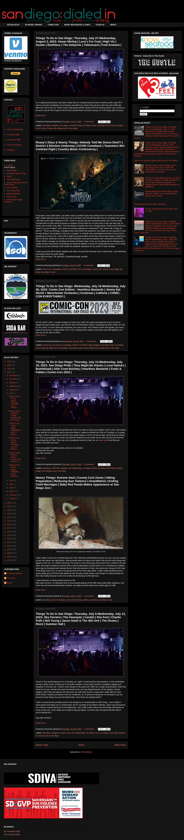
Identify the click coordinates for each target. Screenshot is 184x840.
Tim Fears (11, 578)
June (11, 480)
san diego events (90, 468)
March (12, 491)
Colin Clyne (11, 197)
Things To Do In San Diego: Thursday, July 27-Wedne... (14, 401)
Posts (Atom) (86, 752)
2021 (9, 506)
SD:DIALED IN (13, 25)
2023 (9, 372)
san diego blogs (75, 125)
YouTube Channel (14, 145)
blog (90, 345)
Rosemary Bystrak (14, 573)
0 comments (89, 122)
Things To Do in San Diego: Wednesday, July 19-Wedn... (15, 428)
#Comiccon (57, 345)
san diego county (48, 272)
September (14, 386)
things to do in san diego (68, 128)
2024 (9, 369)
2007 (9, 557)
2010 (9, 546)
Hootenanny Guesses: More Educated (149, 204)
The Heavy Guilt (13, 191)
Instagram (11, 150)
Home (81, 745)
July (11, 393)
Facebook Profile (14, 140)
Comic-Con (97, 269)
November (13, 379)
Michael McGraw (13, 194)
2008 (9, 553)
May (11, 484)
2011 (9, 542)
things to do (52, 128)
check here (102, 440)
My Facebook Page (12, 831)
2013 (9, 535)
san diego (64, 125)
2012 (9, 539)
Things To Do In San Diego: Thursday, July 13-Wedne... (14, 443)
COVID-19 (100, 25)
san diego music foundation (57, 348)
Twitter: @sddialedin (15, 129)
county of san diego (111, 269)
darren (9, 583)
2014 (9, 532)
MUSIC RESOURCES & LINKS (77, 25)
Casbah (10, 165)
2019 (9, 514)
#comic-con (47, 269)
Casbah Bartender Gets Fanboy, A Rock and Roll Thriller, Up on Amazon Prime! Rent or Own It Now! (161, 193)
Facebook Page (13, 135)
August (12, 390)
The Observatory (13, 179)
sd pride (119, 468)
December (13, 375)
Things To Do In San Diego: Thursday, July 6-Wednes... (14, 470)
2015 (9, 528)
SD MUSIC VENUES (33, 25)
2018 (9, 517)
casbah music (65, 733)
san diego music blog (105, 125)
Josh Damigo (12, 188)
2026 (9, 361)
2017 (9, 521)
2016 (9, 524)
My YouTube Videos (12, 834)
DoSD (9, 176)
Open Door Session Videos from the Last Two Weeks (156, 161)
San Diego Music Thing (16, 173)
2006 (9, 560)
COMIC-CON (53, 25)
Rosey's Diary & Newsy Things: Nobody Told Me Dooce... (15, 415)
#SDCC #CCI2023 (69, 269)
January (12, 498)
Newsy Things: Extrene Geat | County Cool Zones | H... (15, 457)
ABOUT (113, 25)
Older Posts (120, 745)
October (12, 383)
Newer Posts (42, 745)
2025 (9, 365)
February (13, 495)
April (11, 488)
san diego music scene (78, 348)
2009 (9, 549)
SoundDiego (12, 170)
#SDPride (56, 468)
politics (86, 600)
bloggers (55, 125)
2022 (9, 503)
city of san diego (84, 269)
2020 (9, 510)
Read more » (41, 115)
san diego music (89, 125)
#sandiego (46, 125)
